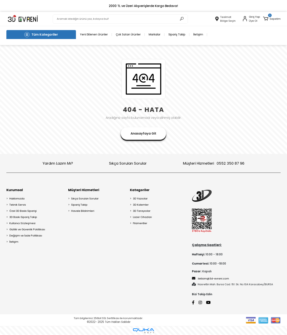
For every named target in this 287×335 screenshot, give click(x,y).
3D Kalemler (141, 205)
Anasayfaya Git (143, 133)
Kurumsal (14, 190)
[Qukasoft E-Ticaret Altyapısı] (143, 330)
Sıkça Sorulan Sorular (128, 163)
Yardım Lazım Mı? (58, 163)
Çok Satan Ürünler (128, 34)
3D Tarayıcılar (141, 211)
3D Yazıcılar (140, 198)
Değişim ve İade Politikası (25, 235)
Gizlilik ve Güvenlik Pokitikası (27, 229)
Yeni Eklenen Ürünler (94, 34)
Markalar (154, 34)
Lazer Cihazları (142, 217)
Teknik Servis (17, 205)
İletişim (198, 34)
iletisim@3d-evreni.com (210, 278)
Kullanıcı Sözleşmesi (22, 223)
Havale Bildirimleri (82, 211)
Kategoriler (139, 190)
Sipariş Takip (176, 34)
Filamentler (140, 223)
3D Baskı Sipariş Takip (23, 217)
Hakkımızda (17, 198)
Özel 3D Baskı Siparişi (23, 211)
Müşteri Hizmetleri (213, 163)
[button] (272, 19)
